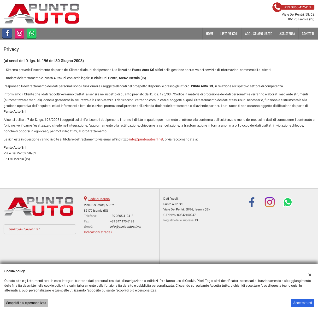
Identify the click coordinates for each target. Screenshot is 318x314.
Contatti (308, 33)
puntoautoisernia (24, 229)
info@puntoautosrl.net (146, 139)
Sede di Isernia (99, 199)
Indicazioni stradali (98, 232)
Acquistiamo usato (258, 33)
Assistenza (287, 33)
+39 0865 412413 (121, 216)
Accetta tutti (302, 303)
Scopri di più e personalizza (26, 303)
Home (210, 33)
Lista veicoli (229, 33)
